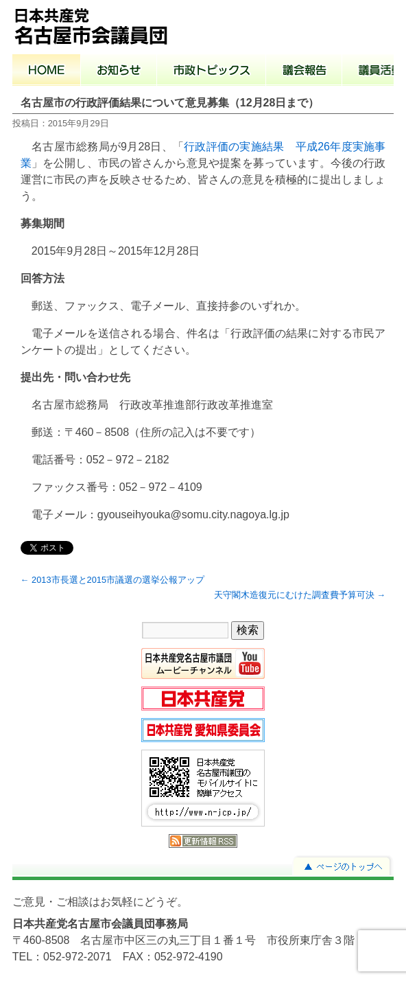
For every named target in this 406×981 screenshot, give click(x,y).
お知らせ (119, 71)
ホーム (46, 71)
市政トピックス (211, 71)
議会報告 (304, 71)
